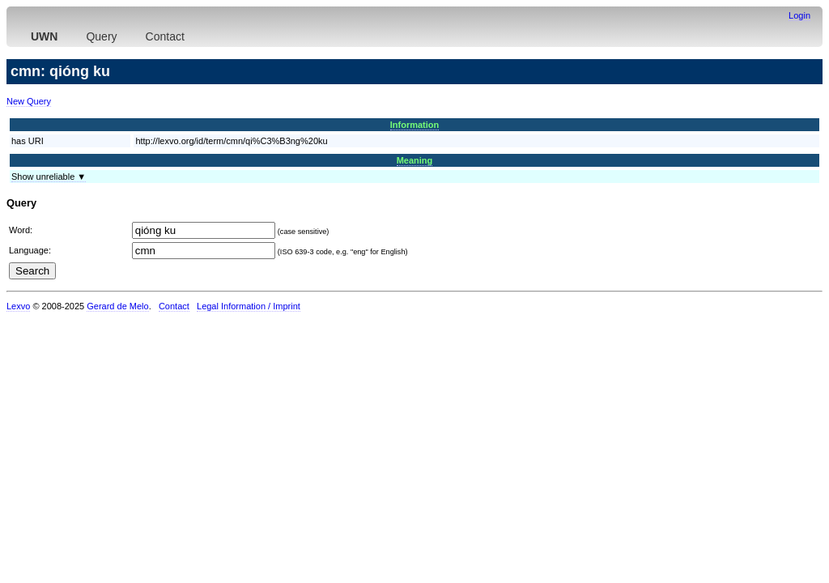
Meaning (415, 160)
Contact (165, 36)
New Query (28, 101)
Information (415, 125)
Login (799, 15)
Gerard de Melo (117, 306)
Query (101, 36)
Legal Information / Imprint (248, 306)
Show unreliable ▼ (48, 176)
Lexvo (18, 306)
